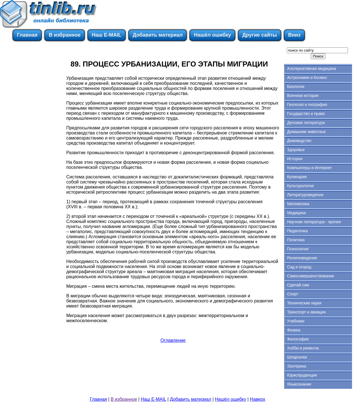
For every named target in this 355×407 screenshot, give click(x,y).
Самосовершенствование (310, 276)
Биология (295, 86)
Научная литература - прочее (314, 222)
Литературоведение (305, 195)
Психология (298, 249)
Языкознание (299, 384)
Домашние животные (306, 131)
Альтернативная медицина (311, 68)
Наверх (257, 399)
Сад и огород (299, 267)
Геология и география (307, 104)
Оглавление (172, 340)
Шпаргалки (297, 357)
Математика (298, 204)
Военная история (303, 95)
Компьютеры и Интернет (309, 167)
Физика (293, 330)
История (294, 158)
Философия (298, 339)
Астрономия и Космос (307, 77)
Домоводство (299, 140)
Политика (296, 240)
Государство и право (306, 113)
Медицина (296, 213)
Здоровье (296, 149)
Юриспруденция (302, 375)
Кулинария (297, 176)
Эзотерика (296, 366)
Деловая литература (306, 122)
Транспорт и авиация (306, 312)
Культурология (300, 185)
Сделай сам (298, 285)
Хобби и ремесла (303, 348)
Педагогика (297, 231)
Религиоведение (302, 258)
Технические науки (304, 303)
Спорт (292, 294)
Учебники (295, 321)
